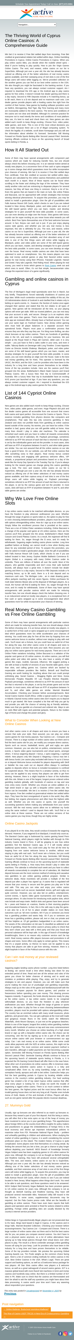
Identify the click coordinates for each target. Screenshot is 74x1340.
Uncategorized (32, 1291)
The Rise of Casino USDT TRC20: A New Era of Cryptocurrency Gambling (36, 1315)
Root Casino (50, 265)
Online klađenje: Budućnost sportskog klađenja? (26, 1309)
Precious (10, 1293)
